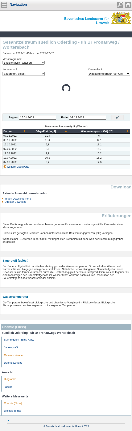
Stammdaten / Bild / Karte (19, 339)
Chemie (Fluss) (13, 403)
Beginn (13, 117)
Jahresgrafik (11, 347)
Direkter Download (15, 201)
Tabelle (8, 386)
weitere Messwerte (18, 166)
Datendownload (13, 362)
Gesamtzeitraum (13, 355)
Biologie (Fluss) (13, 410)
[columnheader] (15, 131)
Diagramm (10, 379)
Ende (64, 117)
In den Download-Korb (18, 198)
